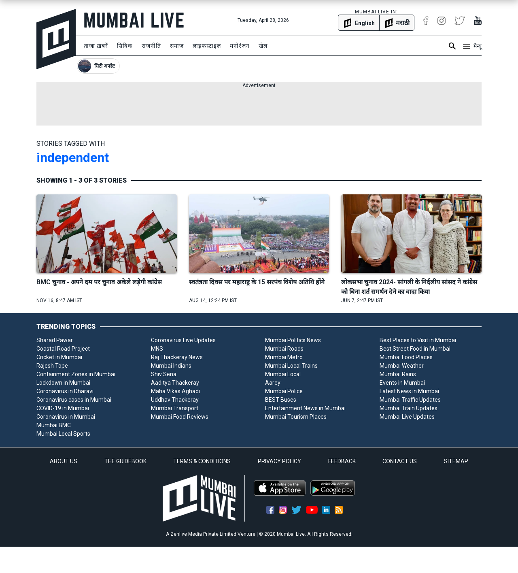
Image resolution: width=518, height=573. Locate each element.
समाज (177, 46)
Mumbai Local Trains (291, 365)
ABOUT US (63, 461)
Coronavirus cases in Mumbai (73, 399)
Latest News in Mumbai (409, 391)
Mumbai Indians (171, 365)
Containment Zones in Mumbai (75, 374)
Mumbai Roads (284, 348)
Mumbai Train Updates (408, 408)
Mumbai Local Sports (63, 433)
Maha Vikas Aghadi (175, 391)
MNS (157, 348)
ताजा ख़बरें (96, 46)
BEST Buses (280, 399)
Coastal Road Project (63, 348)
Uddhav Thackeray (175, 399)
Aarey (272, 382)
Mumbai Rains (398, 374)
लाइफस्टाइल (207, 46)
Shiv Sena (163, 374)
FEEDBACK (342, 461)
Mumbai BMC (53, 425)
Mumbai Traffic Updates (410, 399)
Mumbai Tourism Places (296, 416)
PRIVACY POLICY (279, 461)
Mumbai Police (284, 391)
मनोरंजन (240, 46)
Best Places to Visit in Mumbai (418, 340)
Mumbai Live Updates (407, 416)
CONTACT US (399, 461)
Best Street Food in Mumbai (415, 348)
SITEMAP (456, 461)
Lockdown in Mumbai (63, 382)
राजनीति (151, 46)
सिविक (125, 46)
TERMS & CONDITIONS (202, 461)
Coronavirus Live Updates (183, 340)
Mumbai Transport (174, 408)
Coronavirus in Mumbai (65, 416)
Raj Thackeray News (177, 357)
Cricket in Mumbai (59, 357)
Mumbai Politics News (293, 340)
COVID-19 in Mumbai (62, 408)
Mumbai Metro (284, 357)
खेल (263, 46)
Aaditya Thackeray (175, 382)
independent (72, 157)
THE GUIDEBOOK (125, 461)
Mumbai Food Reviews (179, 416)
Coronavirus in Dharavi (64, 391)
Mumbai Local (283, 374)
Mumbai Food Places (406, 357)
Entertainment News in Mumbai (305, 408)
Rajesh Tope (52, 365)
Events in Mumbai (402, 382)
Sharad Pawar (54, 340)
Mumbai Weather (402, 365)
